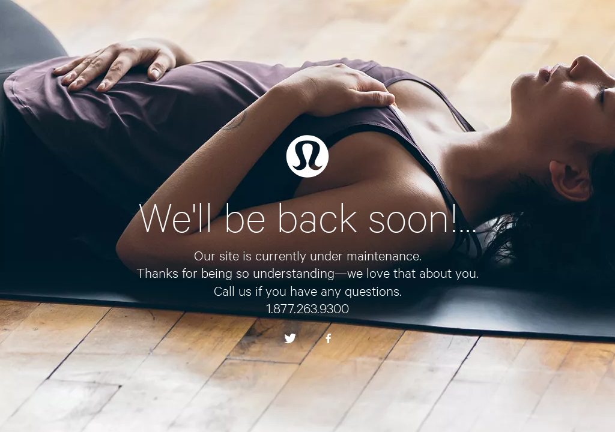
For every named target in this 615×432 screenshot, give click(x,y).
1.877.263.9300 (307, 307)
